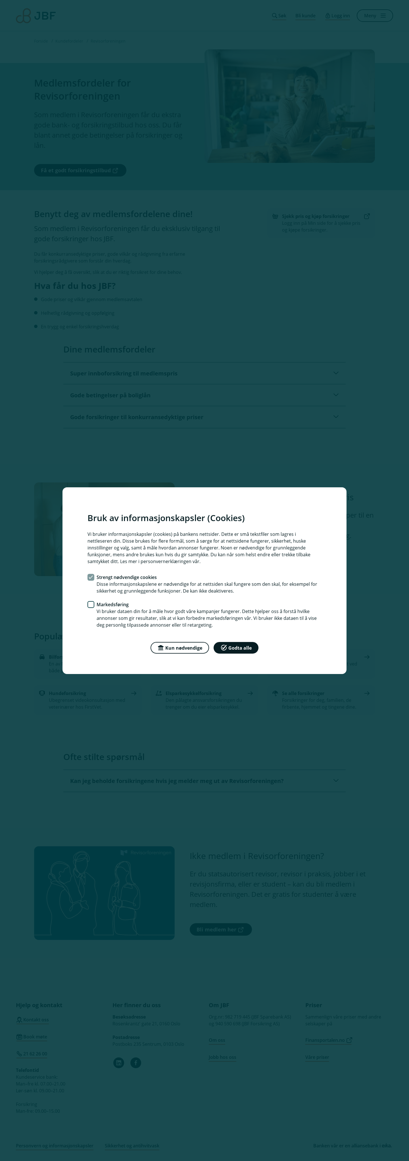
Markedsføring (113, 604)
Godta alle (236, 647)
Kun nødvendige (179, 647)
